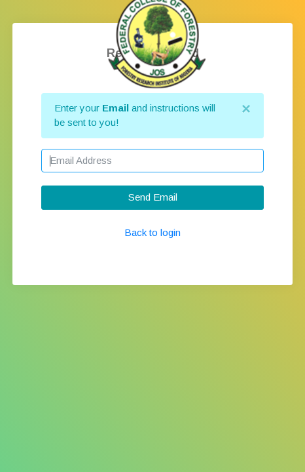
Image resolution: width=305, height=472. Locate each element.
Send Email (152, 197)
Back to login (152, 232)
